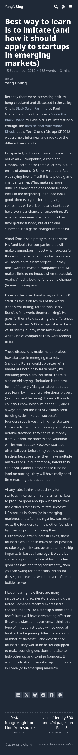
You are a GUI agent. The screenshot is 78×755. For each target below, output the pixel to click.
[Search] (56, 7)
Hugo (56, 744)
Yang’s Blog (14, 6)
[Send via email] (60, 695)
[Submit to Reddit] (43, 695)
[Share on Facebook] (51, 695)
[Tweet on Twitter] (26, 695)
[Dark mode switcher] (63, 7)
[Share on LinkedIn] (18, 695)
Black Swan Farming (32, 108)
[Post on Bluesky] (35, 695)
